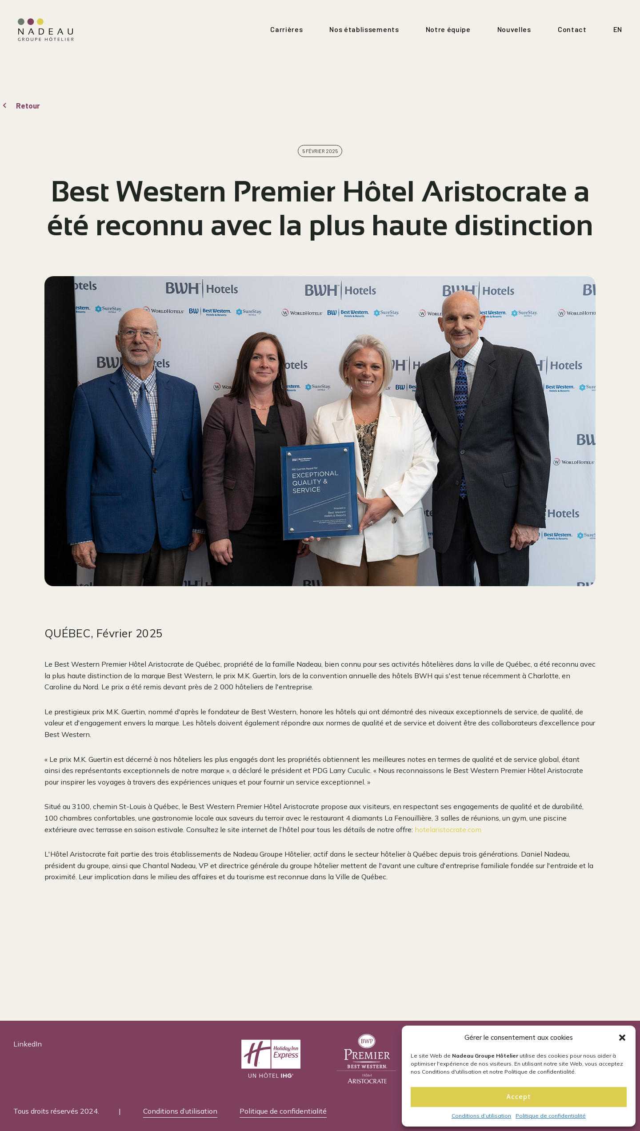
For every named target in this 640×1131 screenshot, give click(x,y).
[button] (622, 1037)
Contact (572, 29)
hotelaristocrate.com (448, 829)
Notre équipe (448, 29)
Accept (519, 1097)
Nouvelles (514, 29)
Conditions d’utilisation (481, 1115)
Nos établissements (364, 29)
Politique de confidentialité (551, 1115)
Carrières (286, 29)
